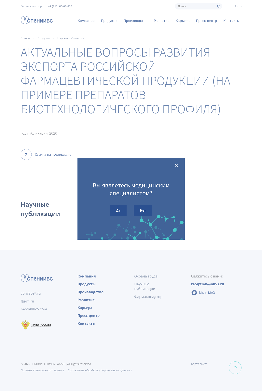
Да (118, 210)
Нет (143, 210)
